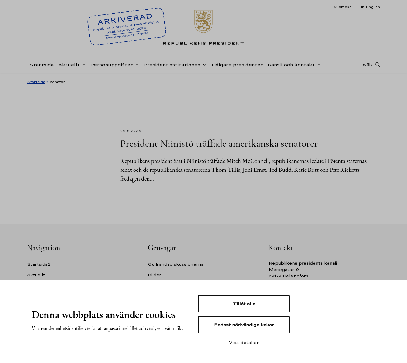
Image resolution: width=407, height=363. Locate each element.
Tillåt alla (244, 303)
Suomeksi (343, 6)
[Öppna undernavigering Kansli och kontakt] (318, 64)
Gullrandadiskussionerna (176, 264)
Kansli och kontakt (291, 65)
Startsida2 (39, 264)
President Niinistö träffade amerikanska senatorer (219, 143)
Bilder (154, 275)
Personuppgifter (111, 65)
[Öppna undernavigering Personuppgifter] (136, 64)
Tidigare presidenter (236, 65)
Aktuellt (69, 65)
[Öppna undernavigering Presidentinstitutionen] (203, 64)
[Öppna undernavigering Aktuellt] (83, 64)
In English (370, 6)
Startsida (41, 65)
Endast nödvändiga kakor (244, 324)
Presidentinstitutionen (171, 65)
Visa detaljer (244, 342)
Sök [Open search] (367, 64)
